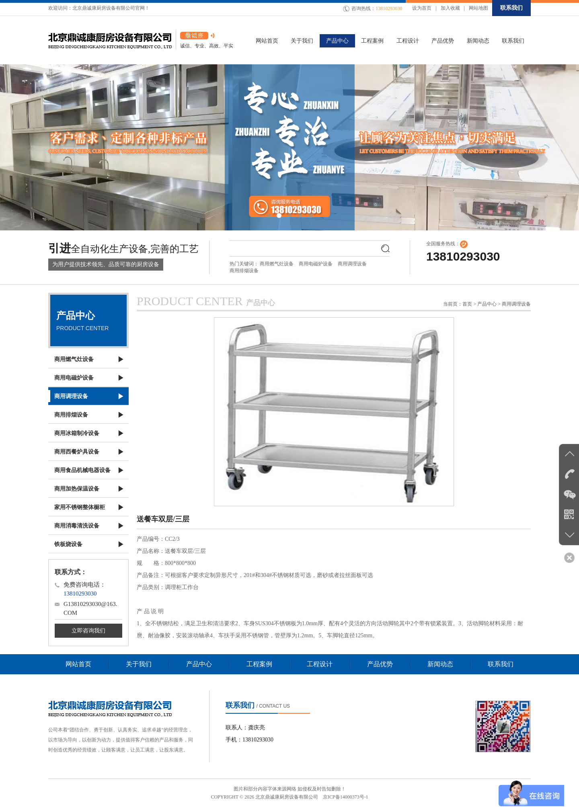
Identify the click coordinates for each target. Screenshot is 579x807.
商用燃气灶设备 (277, 264)
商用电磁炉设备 (316, 264)
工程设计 (320, 664)
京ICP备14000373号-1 (345, 797)
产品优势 (380, 664)
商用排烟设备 (244, 270)
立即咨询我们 (88, 631)
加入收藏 (450, 8)
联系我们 (511, 8)
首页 (467, 304)
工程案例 (259, 664)
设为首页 (421, 8)
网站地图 (478, 8)
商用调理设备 (352, 264)
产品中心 (199, 664)
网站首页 (78, 664)
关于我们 (139, 664)
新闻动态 (440, 664)
